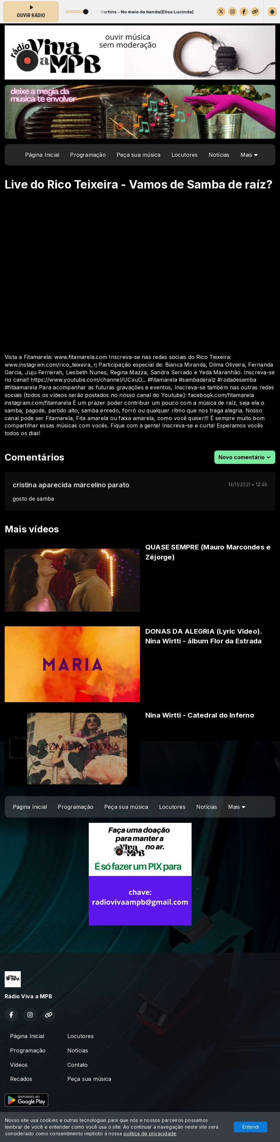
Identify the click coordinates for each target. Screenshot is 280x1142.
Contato (77, 1064)
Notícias (219, 154)
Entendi (250, 1127)
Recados (21, 1078)
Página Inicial (42, 154)
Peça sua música (139, 154)
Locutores (184, 154)
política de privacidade (150, 1133)
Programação (88, 154)
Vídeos (18, 1064)
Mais (249, 154)
